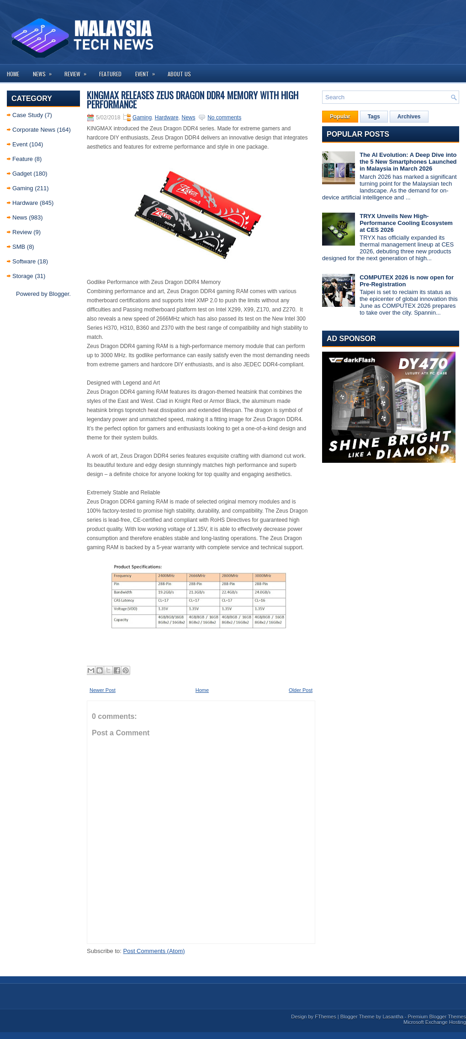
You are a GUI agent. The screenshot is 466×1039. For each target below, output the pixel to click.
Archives (409, 116)
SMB (18, 246)
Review (78, 71)
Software (24, 261)
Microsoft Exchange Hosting (434, 1022)
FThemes (325, 1016)
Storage (22, 276)
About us (179, 74)
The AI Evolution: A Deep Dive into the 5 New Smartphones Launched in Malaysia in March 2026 (408, 161)
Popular (340, 116)
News (45, 71)
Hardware (25, 202)
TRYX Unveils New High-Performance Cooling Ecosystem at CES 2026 (406, 223)
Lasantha (392, 1016)
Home (13, 74)
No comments (224, 117)
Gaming (22, 188)
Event (148, 71)
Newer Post (103, 690)
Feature (22, 158)
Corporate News (33, 129)
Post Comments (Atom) (154, 951)
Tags (374, 116)
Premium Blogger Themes (437, 1016)
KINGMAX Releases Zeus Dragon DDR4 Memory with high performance (192, 100)
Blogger (59, 293)
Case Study (27, 115)
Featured (110, 74)
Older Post (300, 690)
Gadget (22, 173)
